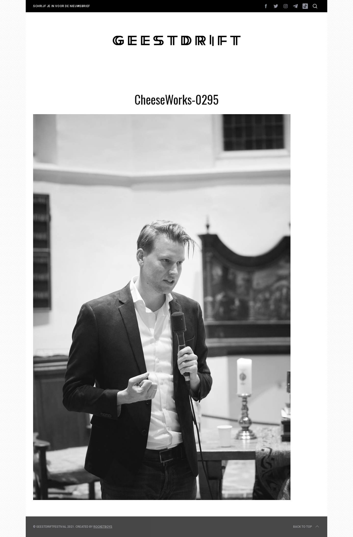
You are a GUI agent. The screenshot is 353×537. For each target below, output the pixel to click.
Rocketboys (102, 526)
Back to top (306, 526)
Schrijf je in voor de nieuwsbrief (61, 6)
